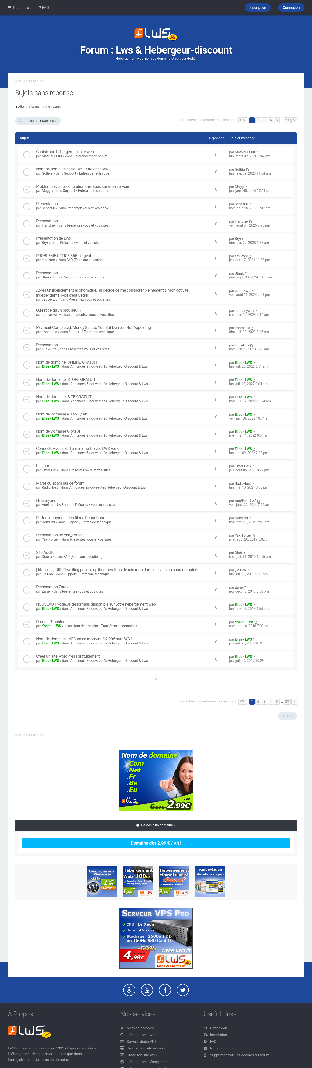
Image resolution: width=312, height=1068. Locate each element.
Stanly (46, 277)
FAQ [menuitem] (44, 7)
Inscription (218, 1035)
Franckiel (49, 225)
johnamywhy (51, 314)
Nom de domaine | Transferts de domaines (105, 626)
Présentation (47, 203)
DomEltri (48, 522)
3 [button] (264, 120)
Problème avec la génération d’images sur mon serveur (82, 186)
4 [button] (271, 120)
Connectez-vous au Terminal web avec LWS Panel (78, 448)
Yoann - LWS (51, 626)
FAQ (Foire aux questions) (86, 260)
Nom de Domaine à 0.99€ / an (61, 414)
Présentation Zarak (52, 586)
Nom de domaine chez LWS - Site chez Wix (72, 169)
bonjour (42, 465)
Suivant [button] (294, 120)
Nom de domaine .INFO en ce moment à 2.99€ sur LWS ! (84, 638)
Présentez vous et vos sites (87, 208)
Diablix (47, 557)
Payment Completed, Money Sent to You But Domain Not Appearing (93, 327)
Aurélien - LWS (53, 505)
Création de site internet (146, 1048)
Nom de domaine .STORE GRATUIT (66, 379)
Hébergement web (141, 1035)
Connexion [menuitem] (291, 7)
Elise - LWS (50, 366)
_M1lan (47, 574)
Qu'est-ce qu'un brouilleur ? (58, 310)
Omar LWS (50, 470)
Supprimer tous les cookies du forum (240, 1055)
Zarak (46, 591)
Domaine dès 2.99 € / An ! (156, 843)
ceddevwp (49, 299)
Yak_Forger (50, 539)
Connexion (218, 1028)
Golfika (47, 173)
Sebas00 (48, 208)
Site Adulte (45, 552)
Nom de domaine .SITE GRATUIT (64, 396)
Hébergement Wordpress (147, 1062)
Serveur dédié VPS (141, 1041)
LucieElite (49, 349)
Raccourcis (22, 7)
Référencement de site (90, 156)
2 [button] (258, 120)
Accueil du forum (29, 81)
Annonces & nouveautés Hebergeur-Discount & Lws (109, 366)
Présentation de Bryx (53, 238)
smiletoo (48, 260)
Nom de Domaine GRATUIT (59, 431)
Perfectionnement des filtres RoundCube (70, 517)
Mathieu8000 (52, 156)
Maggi (46, 191)
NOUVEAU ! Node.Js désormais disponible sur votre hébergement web (96, 604)
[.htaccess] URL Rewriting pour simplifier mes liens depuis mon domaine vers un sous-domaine (116, 569)
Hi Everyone (46, 500)
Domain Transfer (50, 621)
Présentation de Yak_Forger (59, 535)
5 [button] (277, 120)
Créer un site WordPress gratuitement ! (69, 656)
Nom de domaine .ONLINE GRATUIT (66, 362)
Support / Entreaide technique (86, 173)
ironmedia (49, 332)
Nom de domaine (141, 1028)
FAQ (213, 1041)
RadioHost (50, 487)
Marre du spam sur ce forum (60, 483)
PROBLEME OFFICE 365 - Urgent (63, 255)
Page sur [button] (242, 120)
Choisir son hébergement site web (65, 151)
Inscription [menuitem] (258, 7)
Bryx (45, 243)
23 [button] (287, 120)
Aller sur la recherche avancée (40, 107)
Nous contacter (222, 1048)
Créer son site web (142, 1055)
